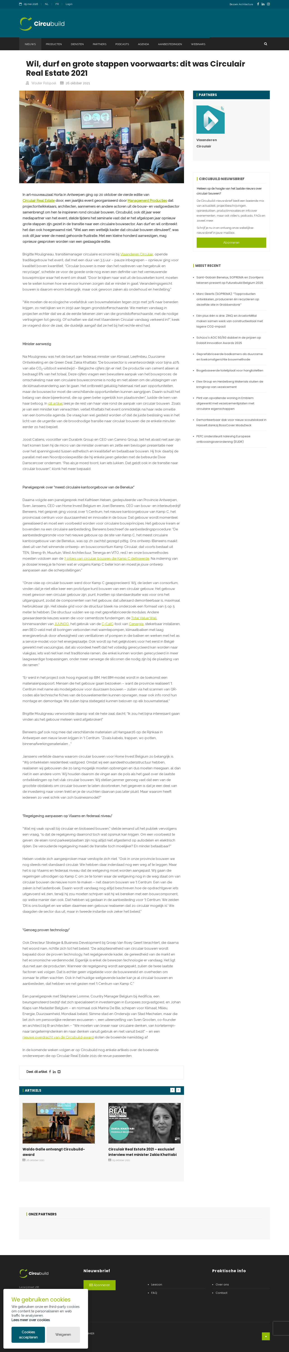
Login (69, 4)
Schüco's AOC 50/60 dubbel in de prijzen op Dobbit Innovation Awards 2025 (228, 340)
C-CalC (107, 624)
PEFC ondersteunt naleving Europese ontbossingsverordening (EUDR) (223, 439)
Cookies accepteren (28, 1334)
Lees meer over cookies (31, 1320)
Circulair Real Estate (39, 201)
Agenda (143, 44)
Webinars (198, 44)
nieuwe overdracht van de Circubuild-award (58, 1037)
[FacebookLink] (258, 4)
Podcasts (122, 44)
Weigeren (63, 1335)
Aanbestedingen (170, 44)
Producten (54, 44)
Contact (221, 1293)
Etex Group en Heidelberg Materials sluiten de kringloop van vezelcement (229, 384)
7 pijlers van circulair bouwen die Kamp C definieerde (106, 559)
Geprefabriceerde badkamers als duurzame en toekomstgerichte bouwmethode (229, 357)
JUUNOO (61, 624)
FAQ (154, 1293)
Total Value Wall (144, 618)
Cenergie (136, 624)
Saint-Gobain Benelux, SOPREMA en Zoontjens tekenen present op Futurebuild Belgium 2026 (229, 280)
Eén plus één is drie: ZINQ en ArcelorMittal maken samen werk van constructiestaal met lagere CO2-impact (229, 321)
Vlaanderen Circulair (136, 254)
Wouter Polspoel (43, 83)
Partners (99, 44)
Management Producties (147, 201)
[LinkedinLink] (263, 4)
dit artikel (55, 403)
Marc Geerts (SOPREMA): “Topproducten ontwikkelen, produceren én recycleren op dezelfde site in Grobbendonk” (227, 299)
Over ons (222, 1284)
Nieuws (30, 44)
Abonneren (231, 242)
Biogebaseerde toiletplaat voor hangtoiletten (229, 370)
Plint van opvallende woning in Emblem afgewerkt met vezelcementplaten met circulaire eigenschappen (225, 403)
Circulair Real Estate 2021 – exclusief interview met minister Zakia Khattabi (142, 1152)
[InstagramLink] (268, 4)
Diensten (77, 44)
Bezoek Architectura (241, 4)
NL (47, 4)
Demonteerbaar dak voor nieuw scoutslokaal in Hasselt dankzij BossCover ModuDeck (231, 422)
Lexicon (156, 1284)
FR (57, 4)
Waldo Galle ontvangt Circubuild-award (54, 1152)
